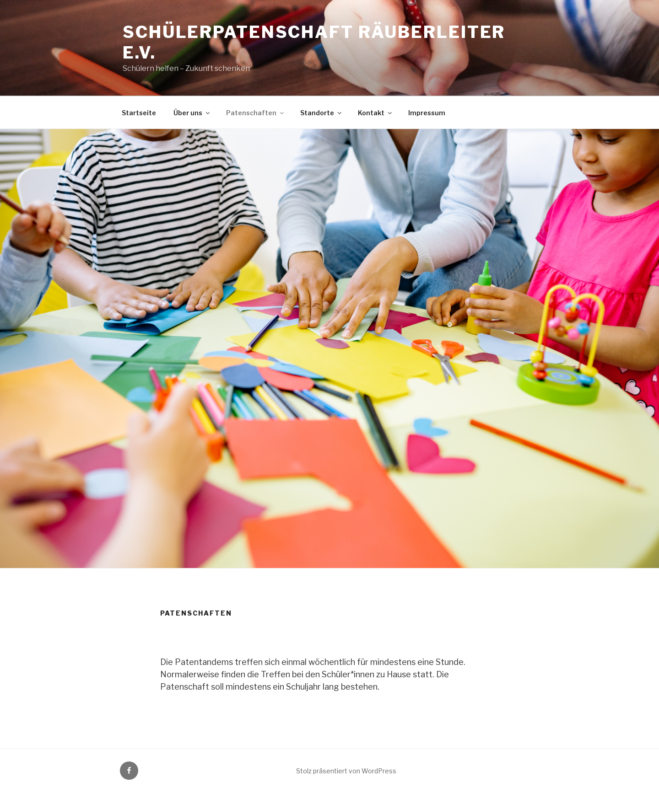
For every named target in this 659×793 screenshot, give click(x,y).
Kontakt (375, 113)
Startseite (139, 113)
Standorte (321, 113)
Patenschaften (255, 113)
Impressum (426, 113)
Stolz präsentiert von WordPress (346, 771)
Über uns (192, 113)
